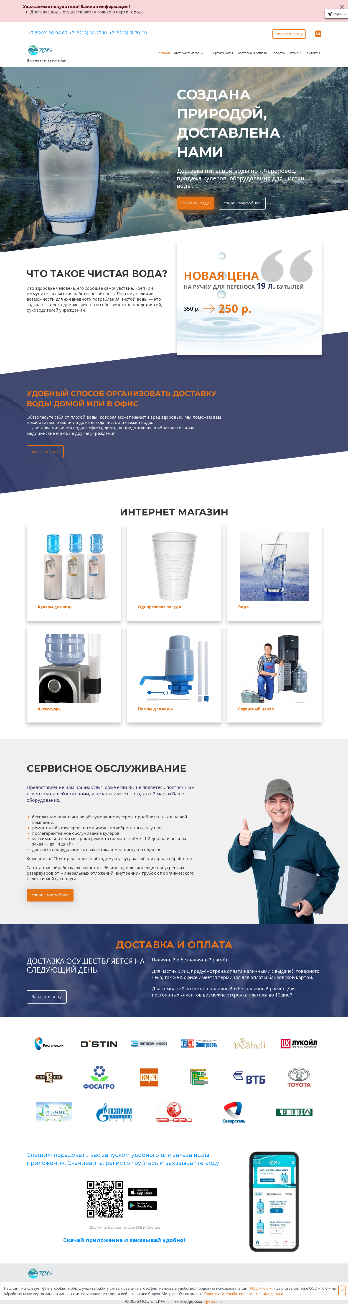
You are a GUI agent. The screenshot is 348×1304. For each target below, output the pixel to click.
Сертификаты (222, 51)
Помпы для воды (153, 706)
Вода (242, 605)
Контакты (312, 51)
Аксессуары (48, 706)
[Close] (342, 6)
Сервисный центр (253, 706)
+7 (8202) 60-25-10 (96, 32)
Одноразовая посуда (156, 605)
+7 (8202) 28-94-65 (47, 32)
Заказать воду (288, 32)
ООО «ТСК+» (261, 1288)
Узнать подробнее (246, 200)
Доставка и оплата (251, 51)
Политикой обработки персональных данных (244, 1293)
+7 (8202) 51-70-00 (145, 32)
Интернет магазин (188, 51)
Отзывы (294, 51)
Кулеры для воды (53, 605)
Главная (163, 51)
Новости (278, 51)
